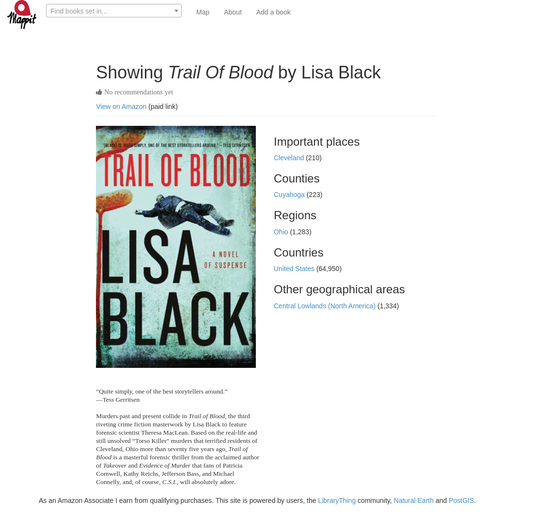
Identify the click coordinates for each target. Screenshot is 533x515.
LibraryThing (337, 500)
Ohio (282, 232)
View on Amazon (121, 106)
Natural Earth (414, 500)
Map (202, 12)
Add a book (273, 12)
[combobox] (114, 10)
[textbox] (114, 11)
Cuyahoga (290, 194)
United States (295, 269)
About (233, 12)
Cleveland (290, 158)
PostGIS (461, 500)
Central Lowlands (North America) (325, 306)
